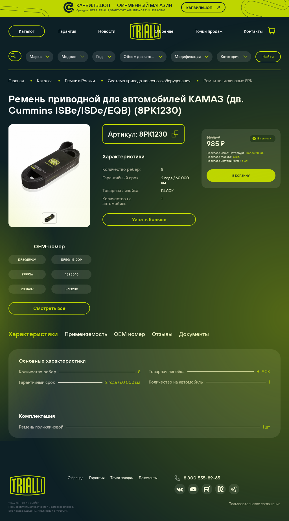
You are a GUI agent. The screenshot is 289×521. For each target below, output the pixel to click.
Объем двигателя (140, 56)
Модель (69, 56)
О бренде (164, 31)
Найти (268, 56)
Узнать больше (149, 219)
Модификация (188, 56)
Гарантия (67, 31)
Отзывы (162, 334)
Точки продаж (208, 31)
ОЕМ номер (129, 334)
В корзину (241, 175)
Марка (35, 56)
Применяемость (86, 334)
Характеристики (33, 334)
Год (99, 56)
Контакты (253, 31)
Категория (230, 56)
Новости (106, 31)
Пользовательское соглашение (255, 504)
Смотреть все (49, 308)
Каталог (26, 31)
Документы (194, 334)
